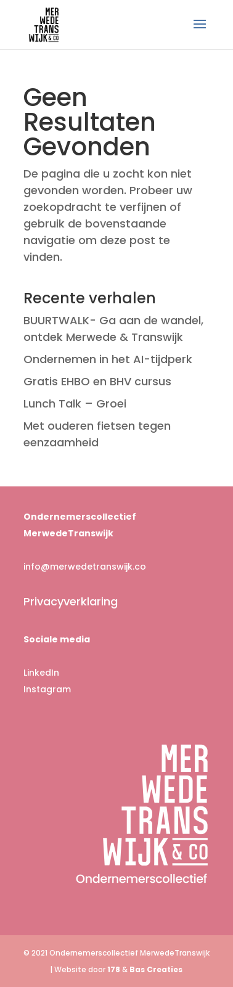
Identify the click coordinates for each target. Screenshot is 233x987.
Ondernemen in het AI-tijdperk (107, 359)
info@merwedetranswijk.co (84, 566)
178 (113, 969)
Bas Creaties (155, 969)
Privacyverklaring (70, 601)
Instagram (47, 689)
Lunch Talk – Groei (74, 403)
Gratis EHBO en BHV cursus (97, 381)
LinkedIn (41, 672)
